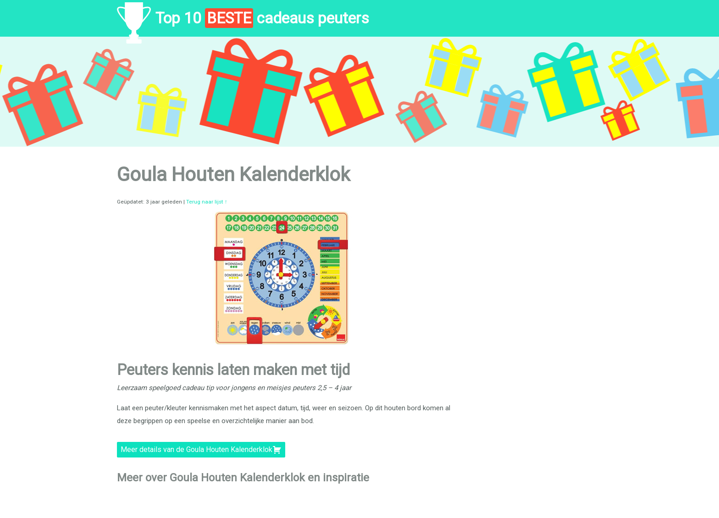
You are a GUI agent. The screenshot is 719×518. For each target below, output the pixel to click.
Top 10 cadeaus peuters (262, 18)
